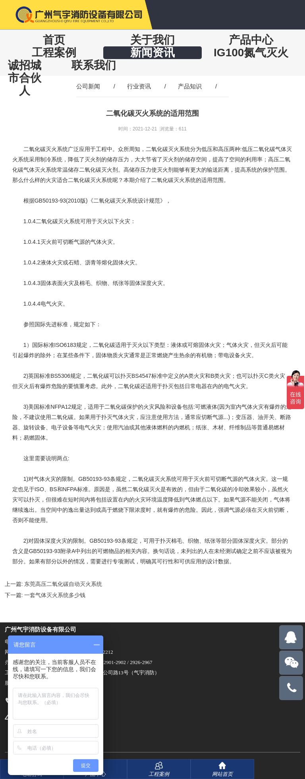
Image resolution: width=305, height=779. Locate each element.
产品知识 (190, 86)
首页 (54, 40)
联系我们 (93, 65)
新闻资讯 (152, 52)
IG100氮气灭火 (251, 52)
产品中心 (251, 40)
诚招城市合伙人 (24, 78)
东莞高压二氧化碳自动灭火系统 (63, 584)
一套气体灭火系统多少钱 (54, 595)
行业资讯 (139, 86)
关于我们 (152, 40)
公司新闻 (88, 86)
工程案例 (54, 52)
